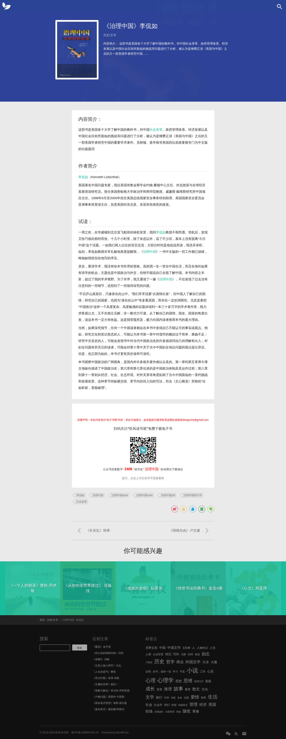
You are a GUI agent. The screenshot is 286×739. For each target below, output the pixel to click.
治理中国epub (120, 495)
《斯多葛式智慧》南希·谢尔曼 (110, 703)
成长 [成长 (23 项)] (150, 688)
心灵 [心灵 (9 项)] (210, 671)
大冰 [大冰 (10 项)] (205, 662)
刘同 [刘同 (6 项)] (190, 654)
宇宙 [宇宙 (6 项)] (182, 671)
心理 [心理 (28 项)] (151, 680)
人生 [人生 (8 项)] (213, 647)
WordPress (122, 732)
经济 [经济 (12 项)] (202, 705)
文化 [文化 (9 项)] (205, 689)
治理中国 (149, 251)
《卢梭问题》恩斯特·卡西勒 (108, 696)
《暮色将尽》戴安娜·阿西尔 (108, 709)
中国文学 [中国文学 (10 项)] (174, 647)
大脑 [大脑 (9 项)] (214, 662)
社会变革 (156, 129)
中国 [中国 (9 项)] (162, 647)
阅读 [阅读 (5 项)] (178, 711)
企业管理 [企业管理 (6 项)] (158, 654)
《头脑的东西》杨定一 (106, 684)
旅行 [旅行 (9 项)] (159, 697)
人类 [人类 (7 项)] (148, 654)
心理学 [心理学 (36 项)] (165, 680)
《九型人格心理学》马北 (107, 665)
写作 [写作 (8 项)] (176, 654)
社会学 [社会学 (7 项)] (158, 704)
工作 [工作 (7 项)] (203, 671)
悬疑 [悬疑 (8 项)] (208, 681)
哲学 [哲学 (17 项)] (170, 661)
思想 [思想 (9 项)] (178, 681)
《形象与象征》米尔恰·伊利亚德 (111, 690)
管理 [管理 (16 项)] (193, 704)
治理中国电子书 (193, 495)
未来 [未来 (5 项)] (179, 697)
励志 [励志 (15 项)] (206, 654)
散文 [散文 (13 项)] (196, 689)
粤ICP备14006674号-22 (84, 732)
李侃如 (83, 177)
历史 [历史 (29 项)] (159, 661)
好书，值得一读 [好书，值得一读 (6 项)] (162, 671)
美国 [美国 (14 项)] (212, 704)
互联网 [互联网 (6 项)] (186, 647)
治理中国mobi (144, 495)
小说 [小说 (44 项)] (192, 670)
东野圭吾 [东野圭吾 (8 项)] (152, 647)
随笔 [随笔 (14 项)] (187, 711)
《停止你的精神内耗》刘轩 (108, 653)
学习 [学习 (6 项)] (175, 671)
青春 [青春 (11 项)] (195, 711)
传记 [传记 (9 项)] (168, 654)
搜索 (44, 638)
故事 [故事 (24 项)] (178, 688)
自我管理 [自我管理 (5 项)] (170, 711)
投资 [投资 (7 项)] (159, 689)
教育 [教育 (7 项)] (188, 689)
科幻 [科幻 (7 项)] (167, 704)
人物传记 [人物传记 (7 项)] (202, 647)
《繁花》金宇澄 (102, 646)
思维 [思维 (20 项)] (188, 680)
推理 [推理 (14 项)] (168, 689)
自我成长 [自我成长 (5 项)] (159, 711)
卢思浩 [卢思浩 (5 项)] (149, 662)
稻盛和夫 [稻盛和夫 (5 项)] (183, 705)
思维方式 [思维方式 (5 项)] (198, 681)
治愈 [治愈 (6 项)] (186, 697)
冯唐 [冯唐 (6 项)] (183, 654)
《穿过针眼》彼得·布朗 (106, 678)
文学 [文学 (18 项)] (150, 697)
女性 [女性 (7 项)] (148, 671)
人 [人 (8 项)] (193, 647)
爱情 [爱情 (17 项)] (195, 697)
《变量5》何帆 (101, 659)
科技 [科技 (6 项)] (174, 704)
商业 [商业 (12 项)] (180, 662)
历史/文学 (109, 35)
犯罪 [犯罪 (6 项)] (203, 697)
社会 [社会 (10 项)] (149, 704)
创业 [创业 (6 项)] (197, 654)
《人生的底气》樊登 (104, 671)
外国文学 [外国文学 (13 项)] (192, 662)
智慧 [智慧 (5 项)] (173, 697)
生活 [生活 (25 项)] (213, 697)
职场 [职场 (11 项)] (149, 711)
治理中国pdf (168, 495)
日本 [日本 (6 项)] (166, 697)
